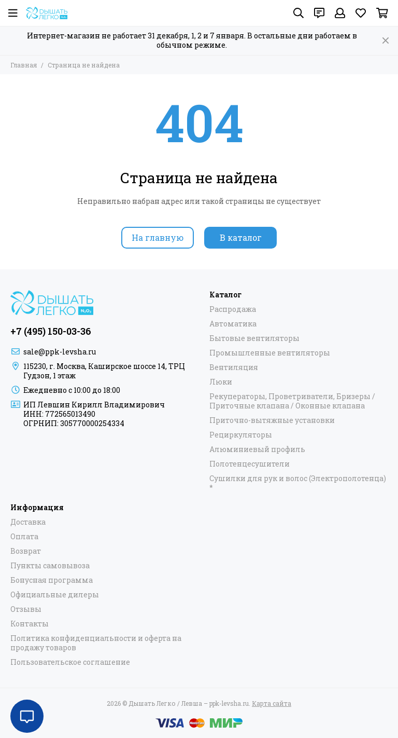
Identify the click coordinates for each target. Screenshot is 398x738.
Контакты (29, 623)
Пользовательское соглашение (70, 662)
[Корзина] (382, 13)
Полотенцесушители (249, 464)
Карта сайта (271, 703)
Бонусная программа (51, 580)
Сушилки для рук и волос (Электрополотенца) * (297, 483)
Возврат (25, 551)
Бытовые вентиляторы (254, 338)
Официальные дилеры (54, 594)
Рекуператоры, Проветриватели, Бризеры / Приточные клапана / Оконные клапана (292, 401)
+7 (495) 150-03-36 (50, 331)
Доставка (28, 522)
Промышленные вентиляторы (269, 353)
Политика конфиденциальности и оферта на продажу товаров (95, 643)
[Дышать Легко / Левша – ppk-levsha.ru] (46, 13)
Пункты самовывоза (50, 565)
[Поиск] (298, 13)
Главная (23, 65)
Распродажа (232, 309)
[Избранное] (360, 13)
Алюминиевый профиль (257, 449)
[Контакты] (319, 13)
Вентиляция (233, 367)
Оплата (24, 536)
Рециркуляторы (240, 435)
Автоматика (233, 324)
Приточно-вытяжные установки (272, 420)
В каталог (241, 237)
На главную (157, 237)
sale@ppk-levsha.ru (59, 352)
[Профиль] (340, 13)
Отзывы (25, 609)
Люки (220, 382)
